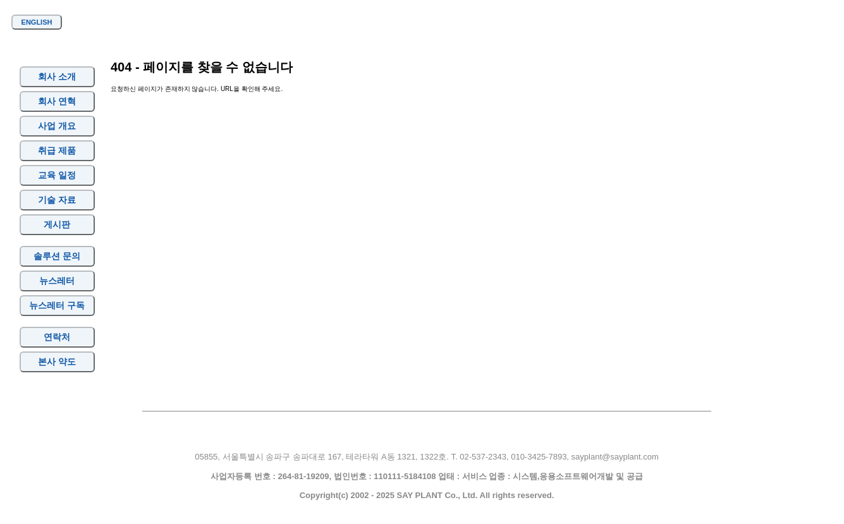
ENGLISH (36, 22)
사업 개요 (57, 126)
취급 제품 (57, 150)
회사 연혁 (57, 101)
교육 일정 (57, 175)
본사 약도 (57, 361)
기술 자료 (57, 200)
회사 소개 (57, 76)
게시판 (57, 224)
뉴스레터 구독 (57, 305)
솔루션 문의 (57, 256)
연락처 (57, 337)
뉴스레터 (57, 281)
